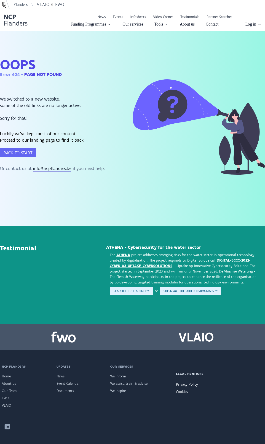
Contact (212, 24)
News (102, 17)
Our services (133, 24)
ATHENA (123, 255)
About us (187, 24)
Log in (253, 24)
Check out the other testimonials (190, 291)
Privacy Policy (187, 384)
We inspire (118, 391)
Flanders (20, 4)
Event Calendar (68, 383)
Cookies (182, 391)
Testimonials (189, 17)
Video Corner (163, 17)
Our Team (9, 391)
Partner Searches (219, 17)
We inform (118, 376)
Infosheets (138, 17)
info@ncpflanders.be (52, 168)
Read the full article (131, 291)
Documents (65, 391)
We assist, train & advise (128, 383)
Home (6, 376)
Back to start (18, 153)
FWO (59, 4)
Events (118, 17)
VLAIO (43, 4)
